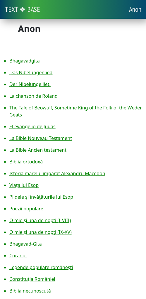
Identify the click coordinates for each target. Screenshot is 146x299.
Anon (135, 9)
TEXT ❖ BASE (22, 9)
